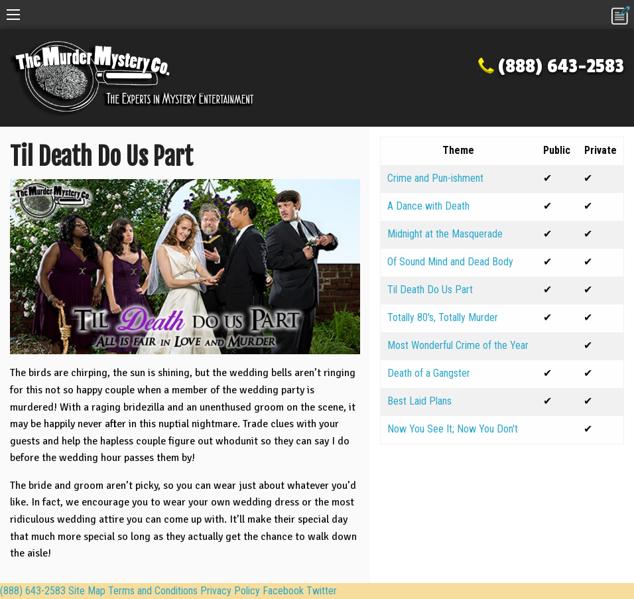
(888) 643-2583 (561, 66)
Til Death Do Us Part (430, 289)
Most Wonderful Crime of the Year (458, 345)
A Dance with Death (428, 206)
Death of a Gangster (428, 373)
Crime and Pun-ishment (435, 178)
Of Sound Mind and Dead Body (450, 261)
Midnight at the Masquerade (445, 234)
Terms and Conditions (153, 590)
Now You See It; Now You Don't (452, 429)
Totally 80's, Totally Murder (442, 317)
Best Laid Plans (419, 401)
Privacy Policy (230, 590)
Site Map (86, 590)
